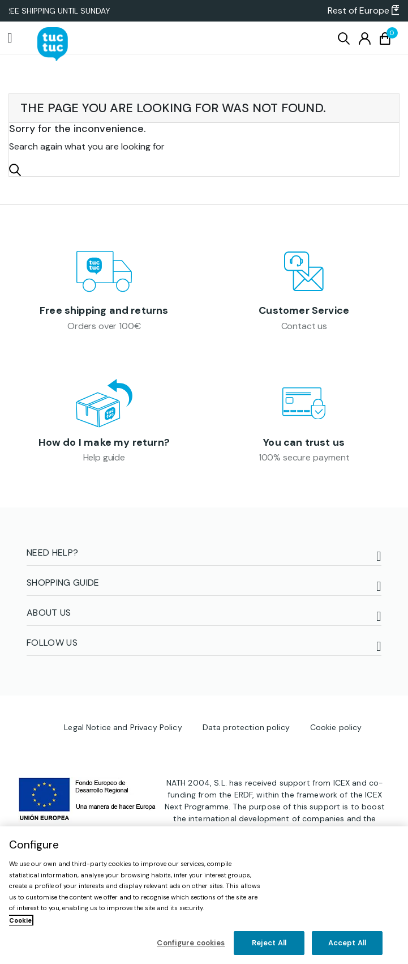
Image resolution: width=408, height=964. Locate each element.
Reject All (269, 943)
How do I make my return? (104, 442)
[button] (359, 11)
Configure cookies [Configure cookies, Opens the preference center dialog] (191, 943)
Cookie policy (336, 727)
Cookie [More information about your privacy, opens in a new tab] (20, 920)
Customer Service (304, 310)
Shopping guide (63, 582)
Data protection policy (246, 727)
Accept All (347, 943)
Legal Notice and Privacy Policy (123, 727)
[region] (204, 895)
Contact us (304, 326)
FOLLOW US (52, 643)
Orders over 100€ (103, 326)
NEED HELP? (52, 552)
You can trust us (304, 442)
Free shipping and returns (104, 310)
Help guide (104, 457)
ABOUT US (49, 613)
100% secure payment (304, 457)
